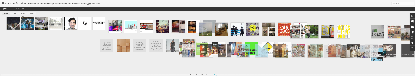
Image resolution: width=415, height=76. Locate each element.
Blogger (216, 74)
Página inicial (20, 9)
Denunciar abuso (223, 74)
